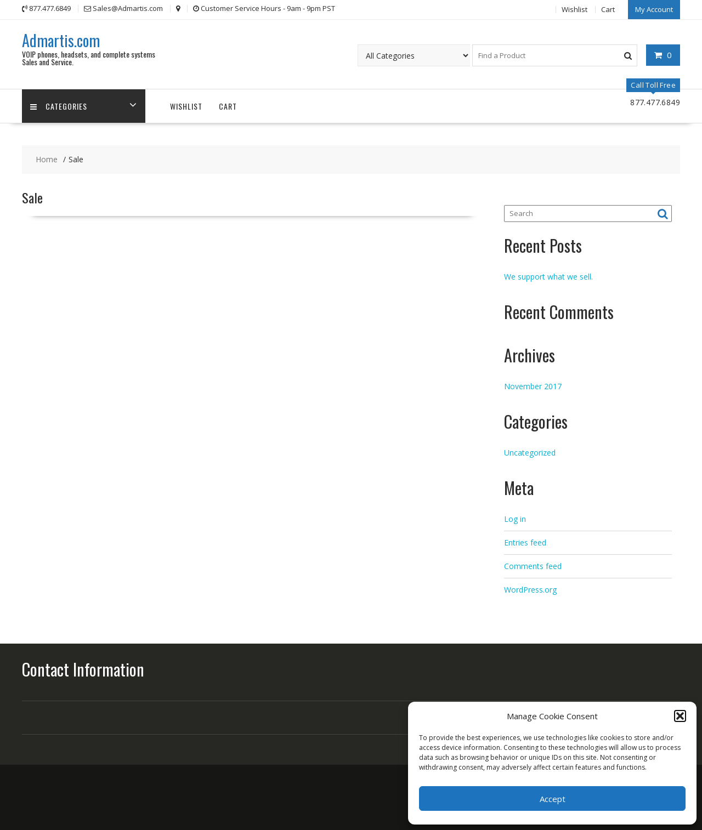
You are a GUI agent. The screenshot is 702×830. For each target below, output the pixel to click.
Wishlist (574, 9)
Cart (608, 9)
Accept (552, 798)
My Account (654, 9)
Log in (515, 519)
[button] (680, 715)
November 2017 (533, 386)
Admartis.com (61, 40)
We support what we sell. (548, 276)
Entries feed (525, 542)
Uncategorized (530, 452)
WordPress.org (530, 589)
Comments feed (533, 566)
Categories (58, 106)
